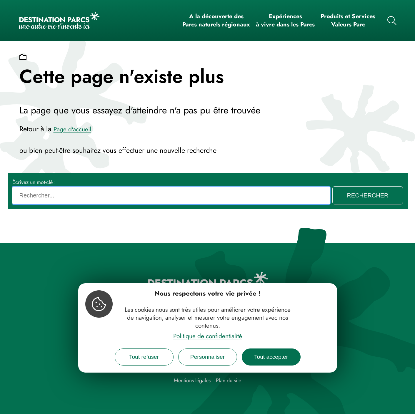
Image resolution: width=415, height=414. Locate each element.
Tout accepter (271, 357)
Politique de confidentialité (207, 336)
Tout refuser (144, 357)
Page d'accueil (72, 129)
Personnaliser (207, 357)
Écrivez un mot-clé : (34, 182)
